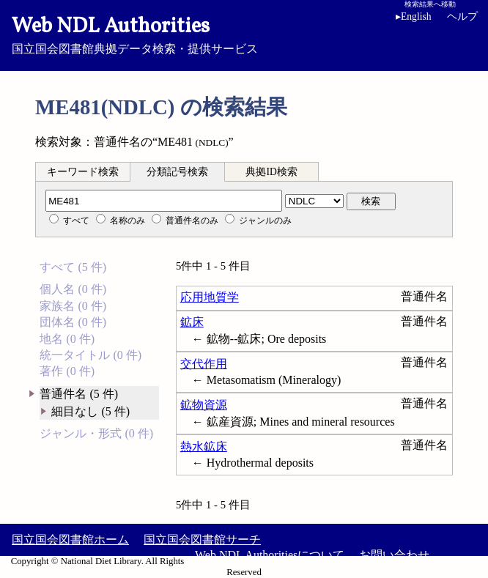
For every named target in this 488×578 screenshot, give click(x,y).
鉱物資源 (203, 405)
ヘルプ (462, 16)
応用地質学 (209, 297)
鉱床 (192, 322)
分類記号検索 (177, 171)
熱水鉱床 (203, 446)
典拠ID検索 (271, 171)
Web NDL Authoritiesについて (269, 555)
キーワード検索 (83, 171)
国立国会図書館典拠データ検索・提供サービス (244, 33)
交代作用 (203, 363)
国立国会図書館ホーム (70, 539)
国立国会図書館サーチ (202, 539)
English (416, 16)
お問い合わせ (394, 555)
